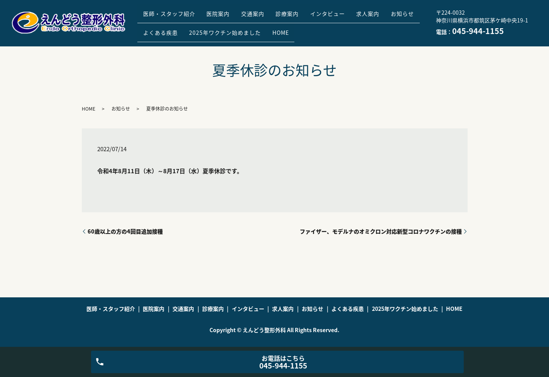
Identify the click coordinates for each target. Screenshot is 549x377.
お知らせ (157, 28)
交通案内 (264, 16)
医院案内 (225, 16)
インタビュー (349, 16)
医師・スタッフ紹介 (171, 16)
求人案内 (394, 16)
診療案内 (304, 16)
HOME (332, 28)
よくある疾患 (202, 28)
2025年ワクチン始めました (271, 28)
